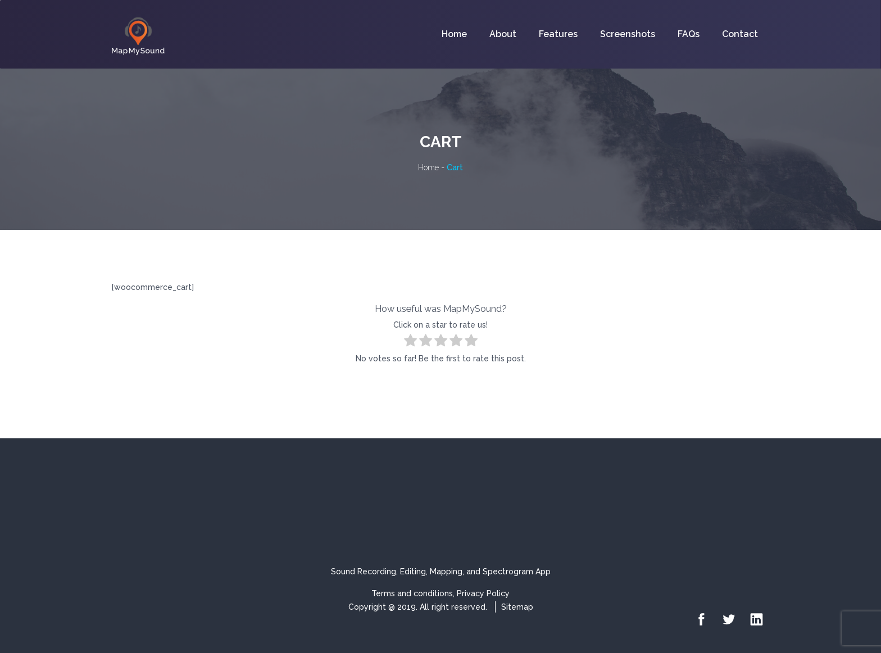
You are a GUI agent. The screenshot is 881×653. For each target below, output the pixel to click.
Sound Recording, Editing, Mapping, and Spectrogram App (441, 571)
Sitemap (517, 606)
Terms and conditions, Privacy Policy (440, 593)
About (502, 34)
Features (558, 34)
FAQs (689, 34)
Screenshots (627, 34)
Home (454, 34)
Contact (740, 34)
